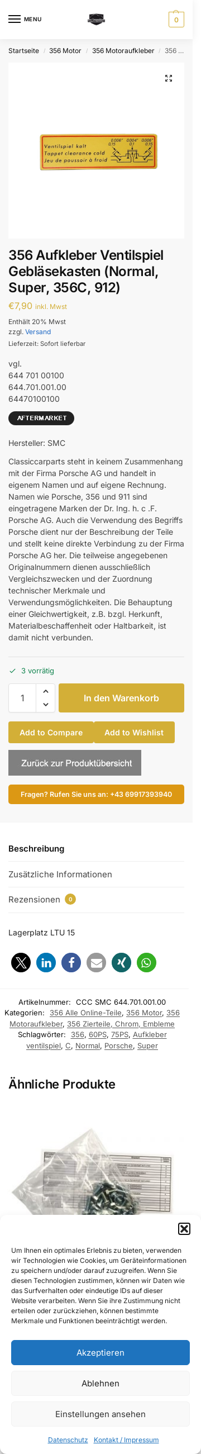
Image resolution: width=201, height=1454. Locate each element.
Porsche (118, 1045)
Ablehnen (100, 1383)
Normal (87, 1045)
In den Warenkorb (121, 698)
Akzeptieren (100, 1352)
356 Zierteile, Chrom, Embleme (121, 1023)
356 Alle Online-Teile (86, 1012)
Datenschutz (68, 1440)
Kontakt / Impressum (126, 1440)
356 (77, 1034)
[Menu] (25, 19)
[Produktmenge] (22, 697)
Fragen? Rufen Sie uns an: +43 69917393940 (96, 794)
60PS (98, 1034)
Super (147, 1045)
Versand (38, 331)
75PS (119, 1034)
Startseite (23, 50)
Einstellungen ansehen (100, 1414)
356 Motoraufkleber (123, 50)
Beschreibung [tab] (36, 848)
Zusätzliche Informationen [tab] (60, 874)
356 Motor (65, 50)
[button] (184, 1228)
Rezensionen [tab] (42, 899)
